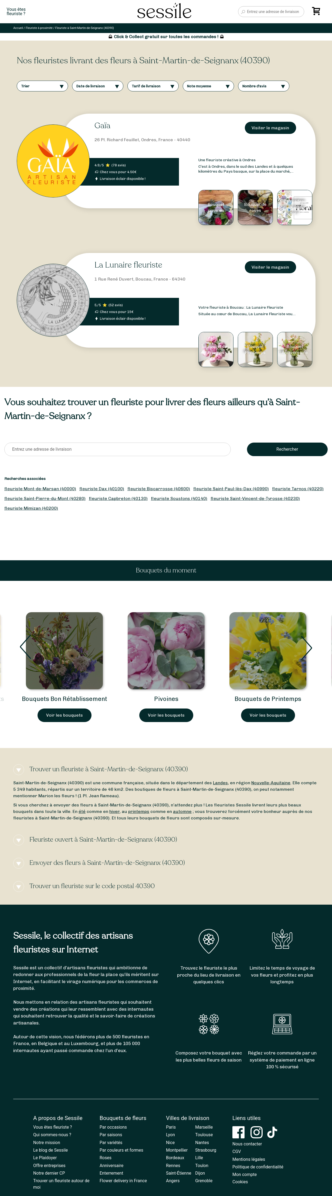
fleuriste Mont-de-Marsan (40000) (40, 488)
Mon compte (244, 1174)
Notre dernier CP (49, 1173)
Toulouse (204, 1134)
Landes (220, 782)
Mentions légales (248, 1159)
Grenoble (203, 1180)
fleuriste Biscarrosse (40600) (158, 488)
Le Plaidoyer (45, 1157)
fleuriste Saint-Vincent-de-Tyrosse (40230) (255, 498)
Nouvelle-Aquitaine (270, 782)
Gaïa (102, 125)
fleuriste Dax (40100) (101, 488)
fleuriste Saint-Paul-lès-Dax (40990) (231, 488)
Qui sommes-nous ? (52, 1134)
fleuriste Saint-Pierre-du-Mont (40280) (45, 498)
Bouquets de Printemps (268, 699)
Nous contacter (247, 1143)
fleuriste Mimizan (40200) (31, 508)
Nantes (202, 1142)
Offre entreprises (49, 1165)
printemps (138, 811)
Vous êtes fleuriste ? (52, 1127)
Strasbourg (205, 1150)
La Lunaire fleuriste (128, 265)
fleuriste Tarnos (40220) (298, 488)
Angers (172, 1180)
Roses (105, 1157)
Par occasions (113, 1127)
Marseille (204, 1127)
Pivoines (166, 699)
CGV (236, 1151)
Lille (199, 1157)
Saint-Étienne (178, 1173)
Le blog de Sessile (50, 1150)
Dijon (200, 1173)
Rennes (173, 1165)
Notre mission (46, 1142)
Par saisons (111, 1134)
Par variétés (111, 1142)
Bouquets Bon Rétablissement (64, 699)
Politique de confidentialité (257, 1166)
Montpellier (177, 1150)
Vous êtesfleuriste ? (16, 11)
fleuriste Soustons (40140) (179, 498)
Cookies (240, 1181)
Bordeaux (175, 1157)
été (82, 811)
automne (182, 811)
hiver (114, 811)
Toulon (201, 1165)
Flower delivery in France (123, 1180)
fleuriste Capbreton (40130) (118, 498)
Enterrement (111, 1173)
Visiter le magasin (270, 127)
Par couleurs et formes (121, 1150)
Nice (170, 1142)
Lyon (170, 1134)
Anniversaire (111, 1165)
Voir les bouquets (64, 715)
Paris (171, 1127)
